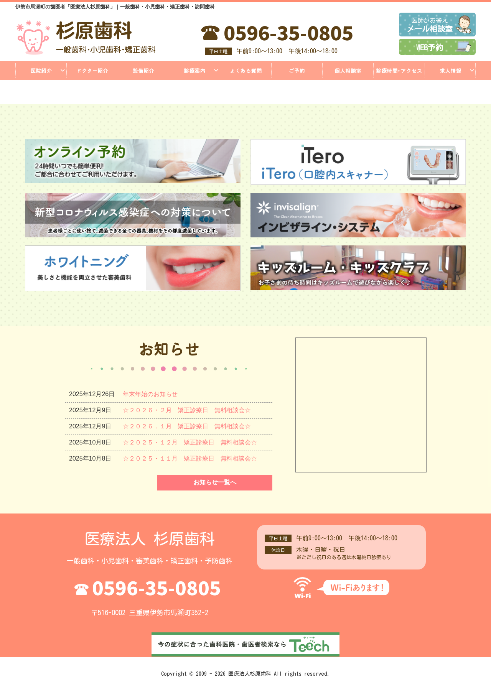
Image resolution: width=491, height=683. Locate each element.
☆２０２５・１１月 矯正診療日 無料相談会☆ (190, 458)
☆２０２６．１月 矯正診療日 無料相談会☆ (187, 426)
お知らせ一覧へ (214, 482)
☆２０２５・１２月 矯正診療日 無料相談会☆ (190, 442)
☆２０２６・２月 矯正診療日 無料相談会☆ (187, 410)
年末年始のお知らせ (150, 394)
